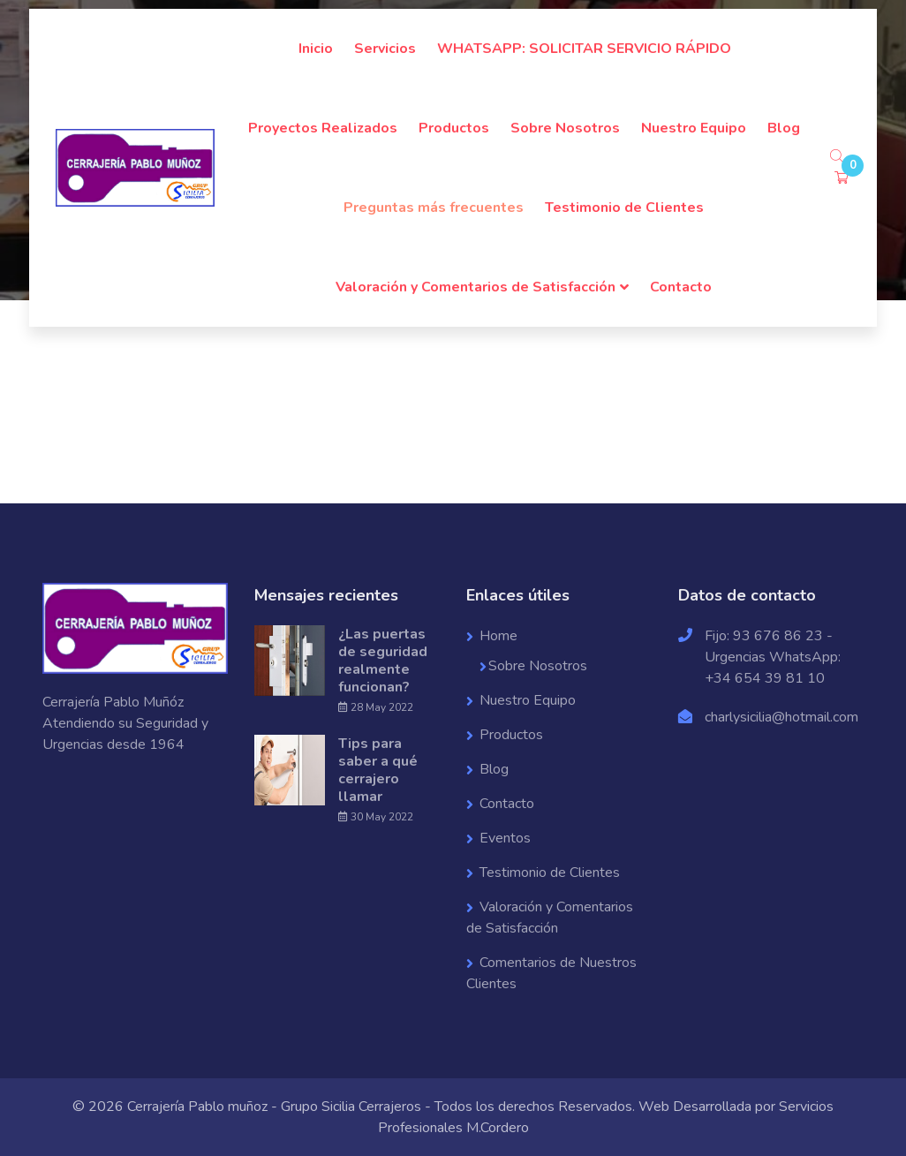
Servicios (385, 48)
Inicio (315, 48)
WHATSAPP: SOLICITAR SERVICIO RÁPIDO (584, 48)
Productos (454, 128)
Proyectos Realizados (322, 128)
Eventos (505, 838)
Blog (783, 128)
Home (498, 636)
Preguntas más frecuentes (434, 207)
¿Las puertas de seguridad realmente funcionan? (382, 660)
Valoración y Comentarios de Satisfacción (475, 287)
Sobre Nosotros (565, 128)
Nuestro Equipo (693, 128)
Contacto (681, 287)
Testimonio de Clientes (624, 207)
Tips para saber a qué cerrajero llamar (378, 770)
